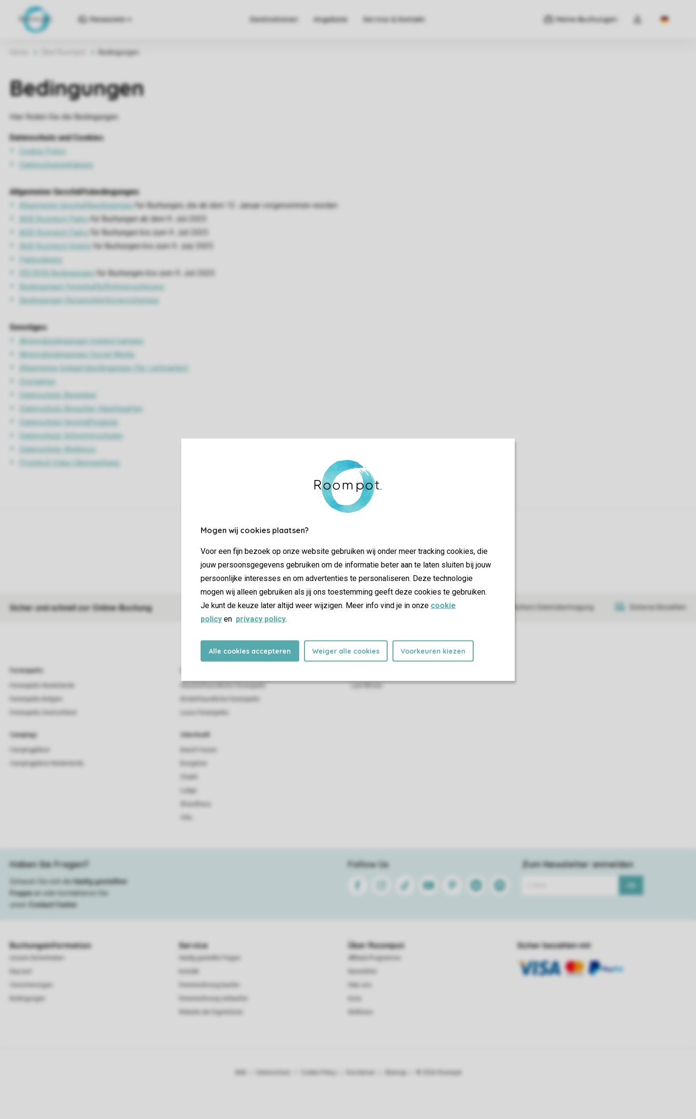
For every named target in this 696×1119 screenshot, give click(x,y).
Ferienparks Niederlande (42, 685)
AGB (240, 1072)
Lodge (188, 790)
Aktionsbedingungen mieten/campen (81, 340)
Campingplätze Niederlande (47, 763)
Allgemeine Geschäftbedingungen (76, 205)
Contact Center (53, 905)
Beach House (198, 749)
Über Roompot (63, 52)
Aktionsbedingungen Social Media (76, 354)
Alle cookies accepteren (250, 650)
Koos (355, 998)
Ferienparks (27, 670)
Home (19, 52)
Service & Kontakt (394, 19)
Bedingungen (27, 998)
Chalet (189, 777)
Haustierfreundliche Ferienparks (223, 685)
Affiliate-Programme (374, 958)
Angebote (331, 19)
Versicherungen (31, 985)
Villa (186, 817)
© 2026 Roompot (439, 1072)
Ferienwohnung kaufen (209, 985)
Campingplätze (30, 749)
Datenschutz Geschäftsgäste (68, 422)
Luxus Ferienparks (204, 712)
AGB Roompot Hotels (55, 246)
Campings (23, 734)
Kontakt (189, 971)
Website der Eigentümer (211, 1012)
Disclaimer (37, 381)
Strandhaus (195, 804)
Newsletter (362, 971)
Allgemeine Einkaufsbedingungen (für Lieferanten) (103, 368)
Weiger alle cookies (345, 650)
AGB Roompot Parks (53, 219)
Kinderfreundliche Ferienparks (220, 699)
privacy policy (261, 618)
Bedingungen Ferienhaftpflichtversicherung (91, 286)
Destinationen (274, 19)
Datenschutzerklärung (56, 164)
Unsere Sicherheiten (37, 958)
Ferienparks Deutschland (43, 712)
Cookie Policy (42, 151)
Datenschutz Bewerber (58, 395)
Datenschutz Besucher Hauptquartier (81, 408)
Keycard (20, 971)
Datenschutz (273, 1072)
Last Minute (366, 685)
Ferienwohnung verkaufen (213, 998)
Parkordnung (40, 259)
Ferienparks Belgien (36, 699)
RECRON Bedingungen (57, 273)
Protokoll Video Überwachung (69, 462)
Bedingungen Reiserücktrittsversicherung (89, 300)
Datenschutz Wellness (57, 449)
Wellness (360, 1012)
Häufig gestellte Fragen (210, 958)
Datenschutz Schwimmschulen (71, 435)
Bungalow (193, 763)
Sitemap (395, 1072)
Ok (631, 885)
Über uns (360, 985)
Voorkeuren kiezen (433, 650)
